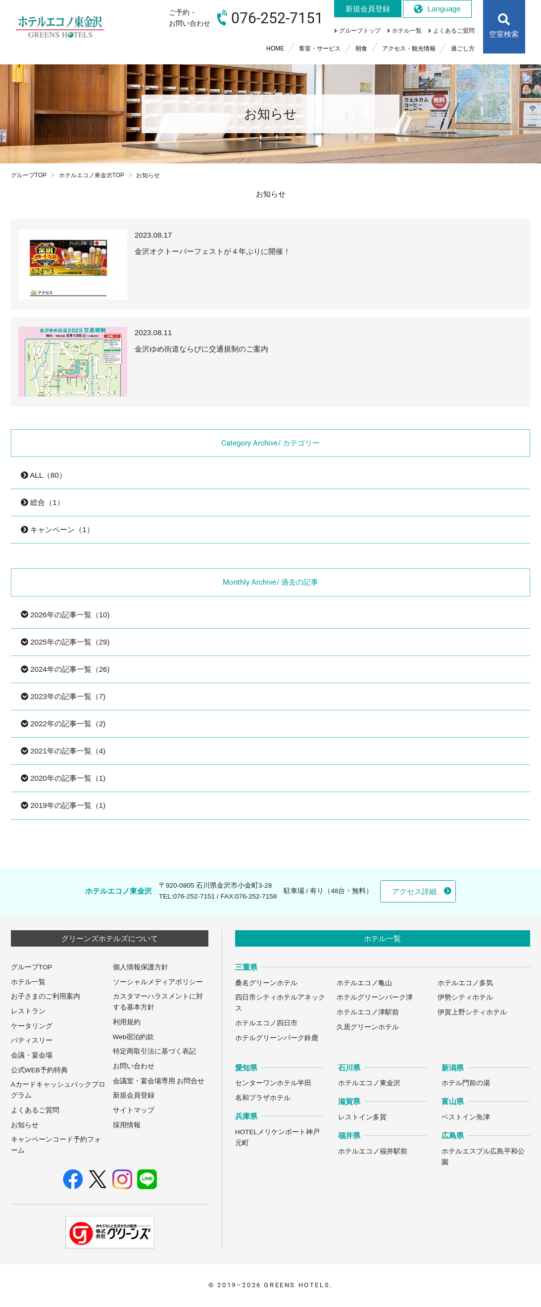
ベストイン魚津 (466, 1117)
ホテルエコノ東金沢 (369, 1083)
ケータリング (31, 1026)
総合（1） (42, 502)
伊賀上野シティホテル (472, 1012)
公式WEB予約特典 (39, 1070)
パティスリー (31, 1040)
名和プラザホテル (263, 1098)
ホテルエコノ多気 (465, 983)
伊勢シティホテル (465, 997)
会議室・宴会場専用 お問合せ (159, 1081)
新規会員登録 (133, 1095)
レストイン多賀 (362, 1117)
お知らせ (25, 1125)
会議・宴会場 (31, 1055)
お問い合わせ (133, 1066)
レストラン (28, 1011)
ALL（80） (43, 475)
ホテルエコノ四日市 (266, 1023)
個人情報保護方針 (140, 967)
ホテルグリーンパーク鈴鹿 (276, 1038)
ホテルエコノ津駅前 (368, 1012)
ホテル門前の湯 (466, 1083)
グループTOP (29, 175)
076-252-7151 (194, 896)
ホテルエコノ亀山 (364, 983)
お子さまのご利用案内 (45, 996)
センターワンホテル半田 (273, 1083)
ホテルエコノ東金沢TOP (92, 175)
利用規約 (127, 1022)
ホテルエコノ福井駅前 (372, 1151)
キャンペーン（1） (57, 529)
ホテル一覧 (28, 982)
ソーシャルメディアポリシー (158, 982)
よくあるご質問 (35, 1110)
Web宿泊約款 (133, 1037)
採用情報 (127, 1125)
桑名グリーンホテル (266, 983)
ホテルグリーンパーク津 (375, 997)
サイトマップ (133, 1110)
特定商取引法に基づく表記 (154, 1051)
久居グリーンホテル (368, 1027)
